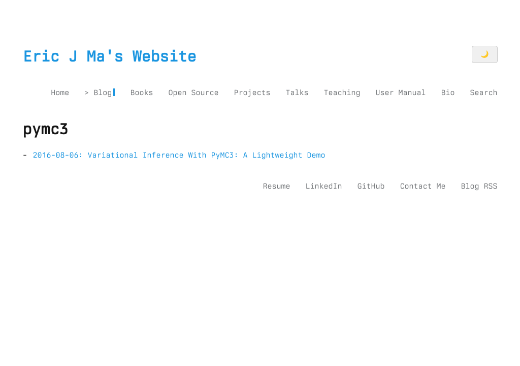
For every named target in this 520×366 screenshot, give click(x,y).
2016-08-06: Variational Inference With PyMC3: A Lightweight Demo (179, 155)
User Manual (400, 92)
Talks (296, 92)
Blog (102, 92)
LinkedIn (323, 186)
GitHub (370, 186)
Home (60, 92)
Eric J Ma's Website (110, 56)
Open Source (193, 92)
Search (483, 92)
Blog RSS (479, 186)
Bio (447, 92)
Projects (252, 92)
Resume (276, 186)
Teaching (341, 92)
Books (141, 92)
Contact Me (422, 186)
